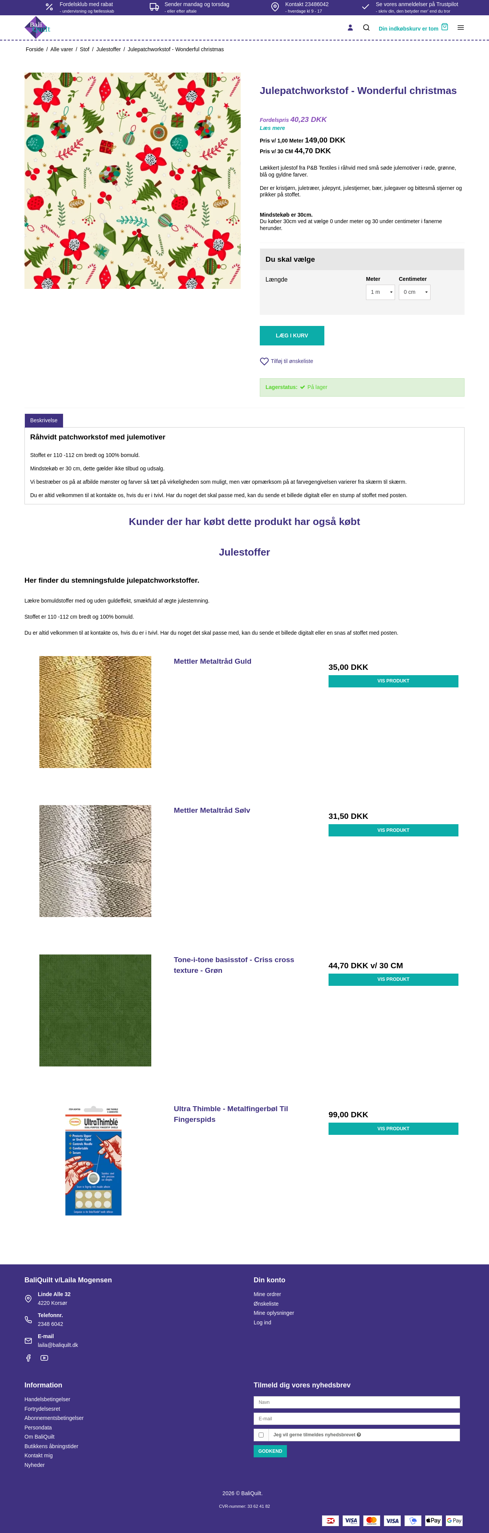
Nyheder (34, 1465)
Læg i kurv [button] (292, 335)
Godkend (270, 1451)
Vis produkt (393, 681)
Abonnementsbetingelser (54, 1418)
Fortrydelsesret (42, 1409)
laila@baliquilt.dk (58, 1345)
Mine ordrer (267, 1294)
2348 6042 (50, 1324)
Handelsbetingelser (47, 1399)
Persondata (38, 1427)
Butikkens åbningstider (51, 1446)
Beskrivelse (44, 420)
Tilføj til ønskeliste (286, 361)
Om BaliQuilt (39, 1437)
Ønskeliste (266, 1304)
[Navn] (357, 1402)
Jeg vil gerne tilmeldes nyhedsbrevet (317, 1434)
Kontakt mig (38, 1455)
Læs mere (272, 128)
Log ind (262, 1322)
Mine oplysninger (274, 1313)
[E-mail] (357, 1418)
